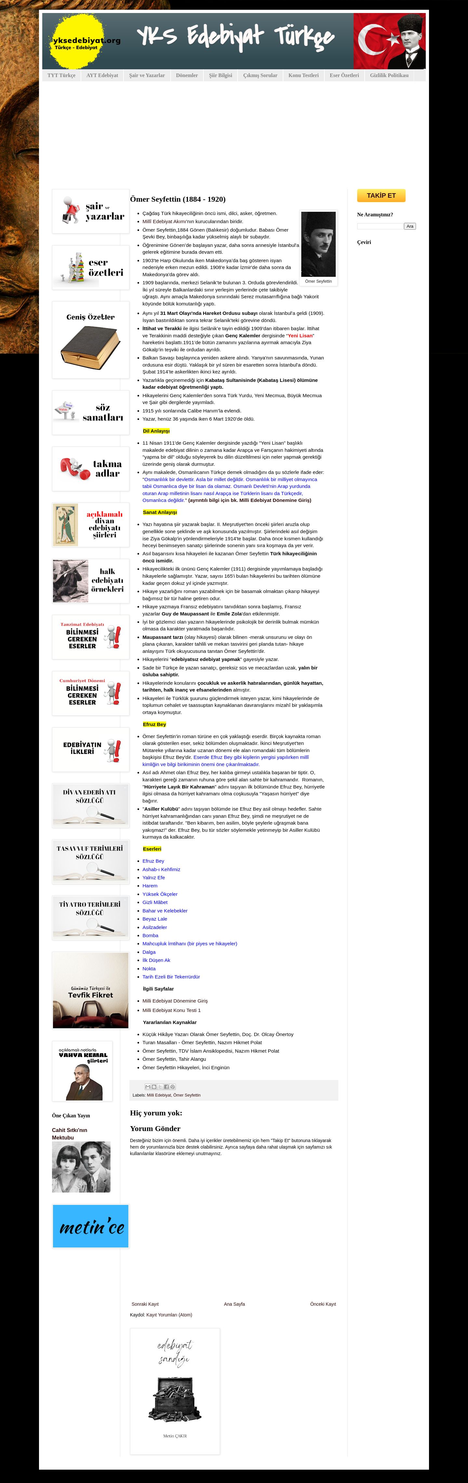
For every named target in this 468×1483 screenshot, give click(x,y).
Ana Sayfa (234, 1304)
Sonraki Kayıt (145, 1304)
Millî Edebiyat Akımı (164, 221)
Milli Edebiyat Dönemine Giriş (175, 1001)
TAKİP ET (381, 195)
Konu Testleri (304, 75)
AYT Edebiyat (102, 75)
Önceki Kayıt (323, 1304)
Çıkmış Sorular (260, 75)
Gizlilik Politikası (389, 75)
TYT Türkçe (61, 75)
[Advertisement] (234, 130)
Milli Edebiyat (159, 1095)
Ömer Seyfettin (187, 1095)
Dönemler (187, 75)
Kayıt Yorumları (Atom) (169, 1314)
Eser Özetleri (344, 75)
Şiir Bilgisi (220, 75)
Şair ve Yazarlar (147, 75)
